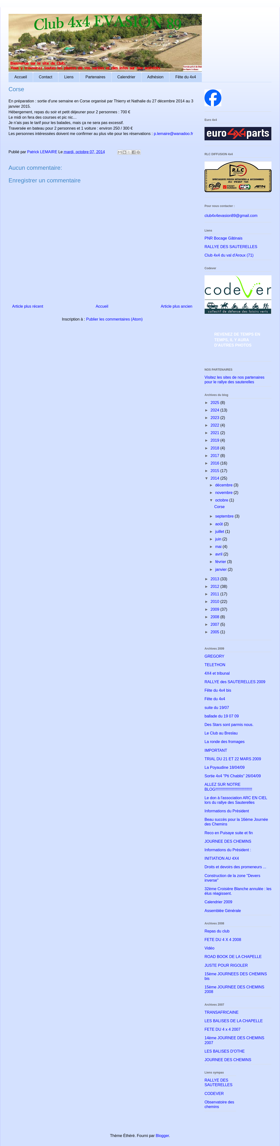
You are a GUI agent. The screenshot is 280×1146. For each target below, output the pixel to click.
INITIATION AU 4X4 (222, 858)
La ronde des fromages (225, 742)
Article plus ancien (176, 306)
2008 (215, 617)
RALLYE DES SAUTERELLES (231, 247)
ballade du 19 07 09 (222, 716)
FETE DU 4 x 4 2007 (223, 1029)
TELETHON (215, 665)
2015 (215, 471)
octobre (222, 500)
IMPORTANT (216, 750)
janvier (221, 569)
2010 (215, 602)
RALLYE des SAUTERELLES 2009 (235, 682)
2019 (215, 440)
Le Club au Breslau (221, 733)
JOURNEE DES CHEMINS (228, 841)
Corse (219, 507)
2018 (215, 448)
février (221, 562)
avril (219, 554)
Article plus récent (27, 306)
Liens (69, 77)
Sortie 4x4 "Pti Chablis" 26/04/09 (233, 776)
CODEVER (214, 1094)
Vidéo (210, 948)
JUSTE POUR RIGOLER (226, 965)
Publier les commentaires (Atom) (114, 319)
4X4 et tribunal (217, 673)
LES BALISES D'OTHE (225, 1051)
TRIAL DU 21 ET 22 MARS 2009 (233, 759)
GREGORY (214, 656)
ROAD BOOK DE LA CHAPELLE (233, 957)
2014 (215, 478)
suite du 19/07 (217, 708)
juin (218, 539)
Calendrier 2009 (218, 902)
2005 (215, 632)
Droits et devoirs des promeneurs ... (235, 867)
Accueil (20, 77)
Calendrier (126, 77)
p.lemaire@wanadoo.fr (173, 134)
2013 (215, 579)
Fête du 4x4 (185, 77)
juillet (220, 531)
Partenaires (95, 77)
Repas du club (217, 931)
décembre (224, 485)
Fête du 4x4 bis (218, 690)
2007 (215, 624)
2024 (215, 410)
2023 (215, 418)
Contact (45, 77)
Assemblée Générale (223, 911)
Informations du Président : (228, 850)
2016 (215, 463)
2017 (215, 456)
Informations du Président (227, 811)
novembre (224, 493)
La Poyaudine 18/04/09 (225, 767)
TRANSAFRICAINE (222, 1012)
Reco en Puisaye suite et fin (229, 833)
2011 (215, 594)
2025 (215, 403)
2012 (215, 586)
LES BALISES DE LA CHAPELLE (234, 1021)
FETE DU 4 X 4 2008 (223, 940)
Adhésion (155, 77)
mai (219, 547)
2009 (215, 609)
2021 (215, 433)
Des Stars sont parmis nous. (229, 725)
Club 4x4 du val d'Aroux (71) (229, 255)
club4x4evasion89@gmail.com (231, 216)
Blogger (162, 1136)
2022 (215, 425)
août (219, 524)
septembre (225, 516)
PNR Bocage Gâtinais (224, 238)
